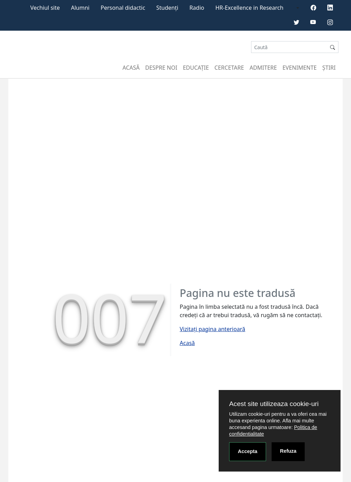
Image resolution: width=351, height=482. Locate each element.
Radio (196, 8)
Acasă (131, 67)
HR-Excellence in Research (249, 8)
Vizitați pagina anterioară (212, 329)
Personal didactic (123, 8)
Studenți (167, 8)
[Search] (289, 47)
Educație (196, 67)
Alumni (80, 8)
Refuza (288, 451)
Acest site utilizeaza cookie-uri (274, 403)
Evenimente (299, 67)
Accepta (247, 451)
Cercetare (229, 67)
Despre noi (161, 67)
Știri (329, 67)
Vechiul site (45, 8)
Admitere (263, 67)
